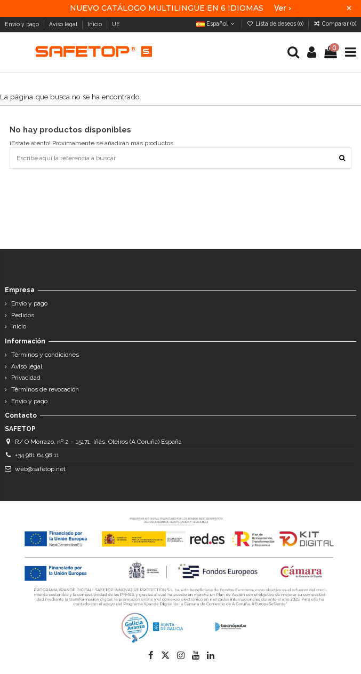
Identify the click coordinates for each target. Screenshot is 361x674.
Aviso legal (64, 24)
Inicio (95, 24)
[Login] (311, 52)
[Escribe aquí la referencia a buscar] (342, 157)
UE (117, 24)
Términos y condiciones (45, 354)
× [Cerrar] (349, 8)
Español (216, 23)
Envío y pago (23, 24)
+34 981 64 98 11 (37, 455)
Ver (282, 8)
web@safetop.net (40, 469)
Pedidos (22, 315)
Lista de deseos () (276, 23)
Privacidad (26, 377)
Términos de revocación (45, 389)
